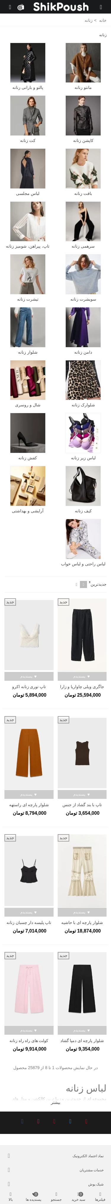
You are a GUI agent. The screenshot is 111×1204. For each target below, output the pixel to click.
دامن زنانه (83, 352)
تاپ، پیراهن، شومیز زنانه (27, 246)
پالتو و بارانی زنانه (27, 87)
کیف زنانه (83, 511)
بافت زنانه (83, 193)
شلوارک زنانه (83, 405)
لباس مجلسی (27, 193)
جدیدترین (99, 584)
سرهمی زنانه (83, 246)
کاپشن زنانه (83, 140)
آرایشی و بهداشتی (28, 511)
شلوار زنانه (28, 352)
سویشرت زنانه (83, 299)
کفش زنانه (27, 458)
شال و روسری (28, 405)
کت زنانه (28, 140)
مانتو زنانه (83, 87)
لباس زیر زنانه (83, 458)
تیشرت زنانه (27, 299)
